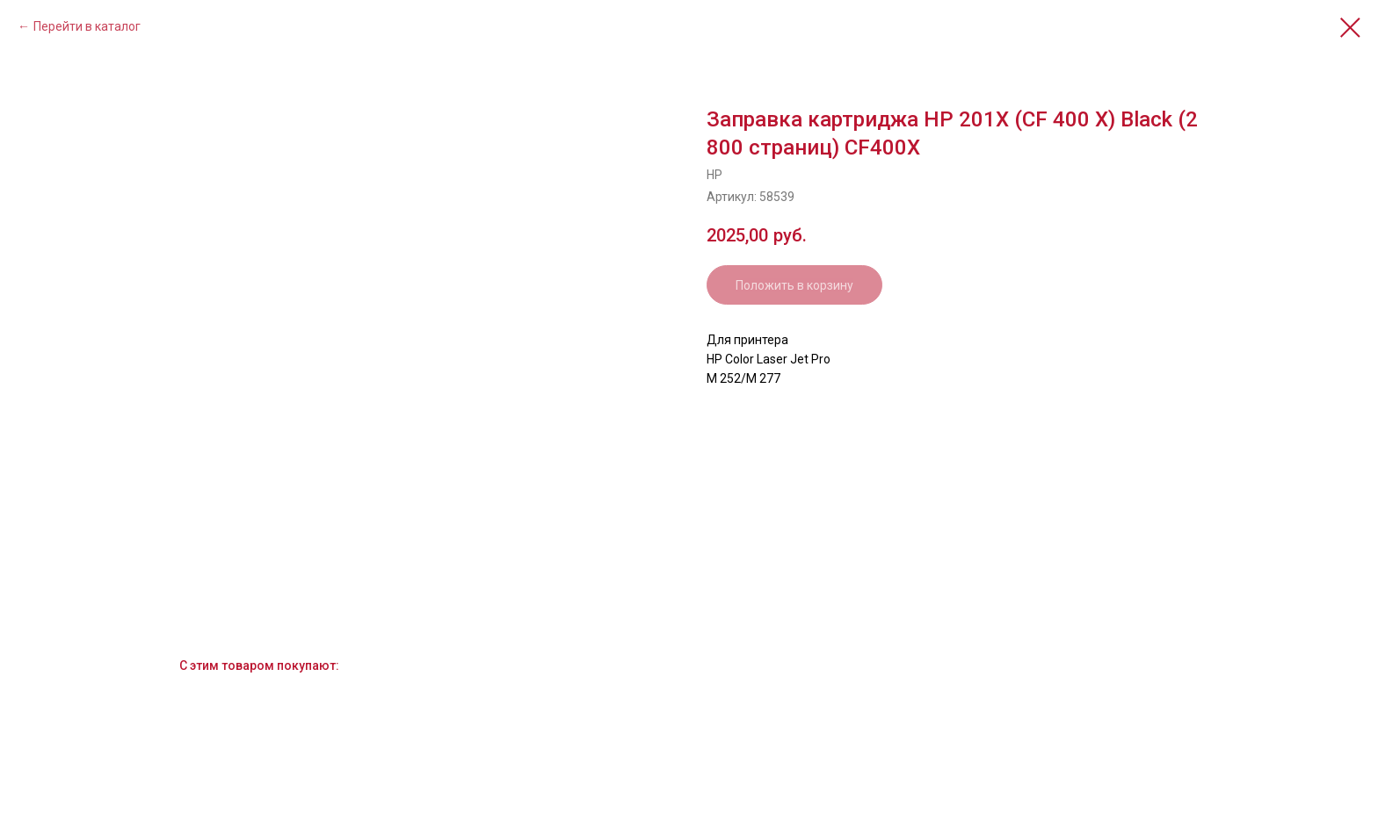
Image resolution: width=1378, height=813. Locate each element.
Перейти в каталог (87, 26)
